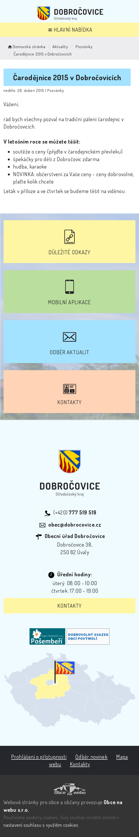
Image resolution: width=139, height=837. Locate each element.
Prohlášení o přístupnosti (39, 756)
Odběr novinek (91, 756)
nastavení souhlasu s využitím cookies (41, 825)
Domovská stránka (26, 46)
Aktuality (60, 46)
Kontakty (69, 605)
